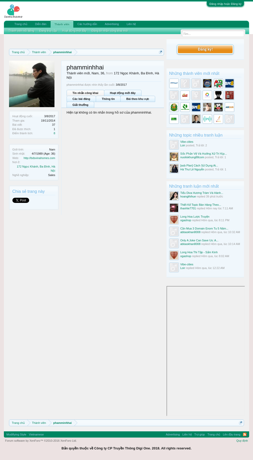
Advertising (112, 24)
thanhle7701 (188, 208)
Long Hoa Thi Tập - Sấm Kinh (199, 252)
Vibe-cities (186, 141)
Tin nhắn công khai (85, 92)
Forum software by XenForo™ (41, 440)
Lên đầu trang (231, 434)
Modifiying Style (16, 434)
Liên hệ (131, 24)
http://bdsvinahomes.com (39, 158)
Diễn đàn (40, 24)
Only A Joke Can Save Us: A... (199, 240)
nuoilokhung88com (192, 157)
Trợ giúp (199, 434)
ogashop (185, 220)
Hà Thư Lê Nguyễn (192, 169)
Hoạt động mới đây (123, 92)
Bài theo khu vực (137, 98)
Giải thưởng (81, 104)
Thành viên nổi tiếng (21, 30)
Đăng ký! (205, 49)
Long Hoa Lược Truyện (194, 216)
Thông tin (108, 98)
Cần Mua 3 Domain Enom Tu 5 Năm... (204, 228)
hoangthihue (188, 196)
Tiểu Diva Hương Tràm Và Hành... (201, 192)
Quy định (242, 440)
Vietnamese (36, 434)
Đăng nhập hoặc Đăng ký (225, 3)
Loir (182, 145)
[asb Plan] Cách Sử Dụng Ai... (199, 165)
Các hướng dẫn (87, 24)
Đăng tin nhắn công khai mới (110, 30)
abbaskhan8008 (190, 232)
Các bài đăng (81, 98)
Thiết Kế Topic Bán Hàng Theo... (200, 204)
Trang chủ (20, 24)
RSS (245, 434)
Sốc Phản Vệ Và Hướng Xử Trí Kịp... (203, 153)
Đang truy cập (48, 30)
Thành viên (61, 24)
